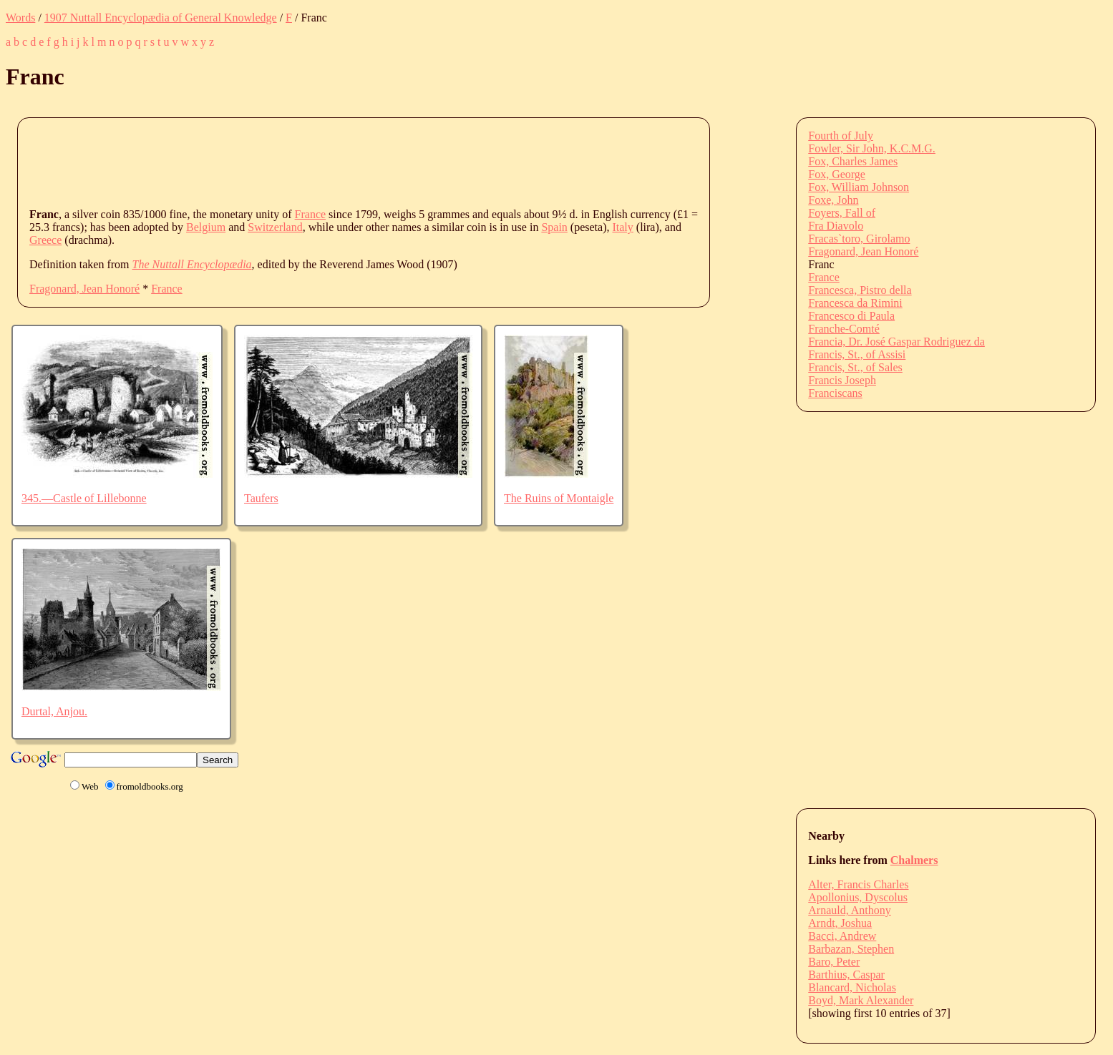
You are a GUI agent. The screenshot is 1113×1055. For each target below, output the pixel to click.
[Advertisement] (289, 161)
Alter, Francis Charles (858, 884)
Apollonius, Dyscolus (858, 897)
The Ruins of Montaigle (558, 498)
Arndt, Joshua (840, 923)
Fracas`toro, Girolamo (859, 238)
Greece (45, 240)
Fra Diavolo (835, 226)
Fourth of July (840, 135)
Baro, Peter (834, 962)
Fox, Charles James (853, 161)
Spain (554, 227)
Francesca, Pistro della (859, 290)
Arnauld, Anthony (849, 910)
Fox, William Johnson (858, 187)
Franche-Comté (844, 329)
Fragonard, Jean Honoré (84, 289)
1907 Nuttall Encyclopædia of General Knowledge (160, 17)
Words (20, 17)
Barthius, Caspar (846, 974)
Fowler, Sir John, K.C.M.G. (871, 148)
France (310, 214)
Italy (622, 227)
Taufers (261, 498)
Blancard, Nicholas (852, 987)
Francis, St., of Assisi (856, 354)
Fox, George (836, 174)
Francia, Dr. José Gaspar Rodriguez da (896, 341)
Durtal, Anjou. (54, 711)
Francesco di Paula (851, 316)
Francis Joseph (842, 380)
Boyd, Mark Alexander (860, 1000)
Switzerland (275, 227)
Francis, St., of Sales (855, 367)
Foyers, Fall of (841, 213)
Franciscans (835, 393)
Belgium (205, 227)
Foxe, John (833, 200)
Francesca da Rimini (855, 303)
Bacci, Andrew (842, 936)
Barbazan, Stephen (851, 949)
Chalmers (914, 860)
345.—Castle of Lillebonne (84, 498)
